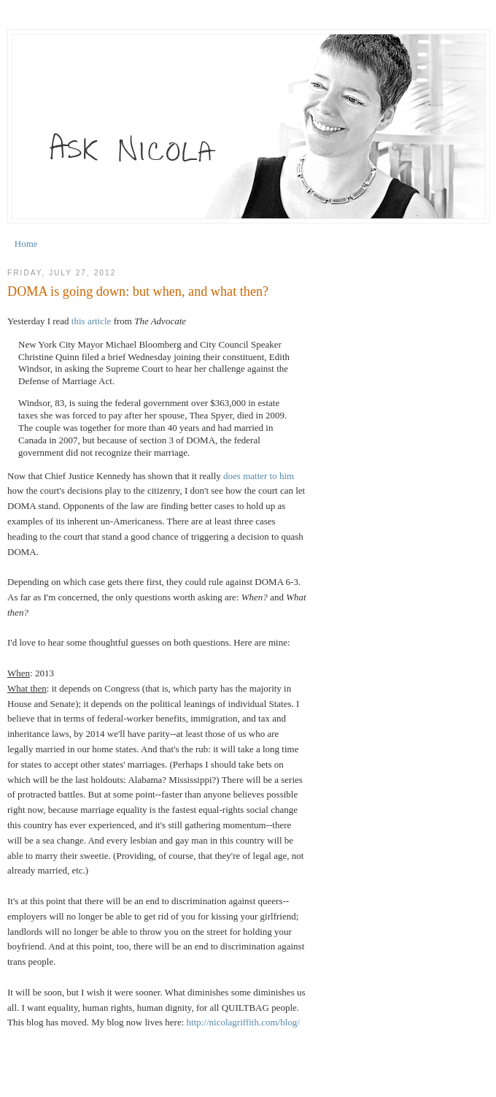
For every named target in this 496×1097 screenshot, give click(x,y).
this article (91, 321)
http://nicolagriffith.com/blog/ (243, 1022)
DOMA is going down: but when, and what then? (137, 291)
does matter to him (258, 475)
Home (26, 243)
